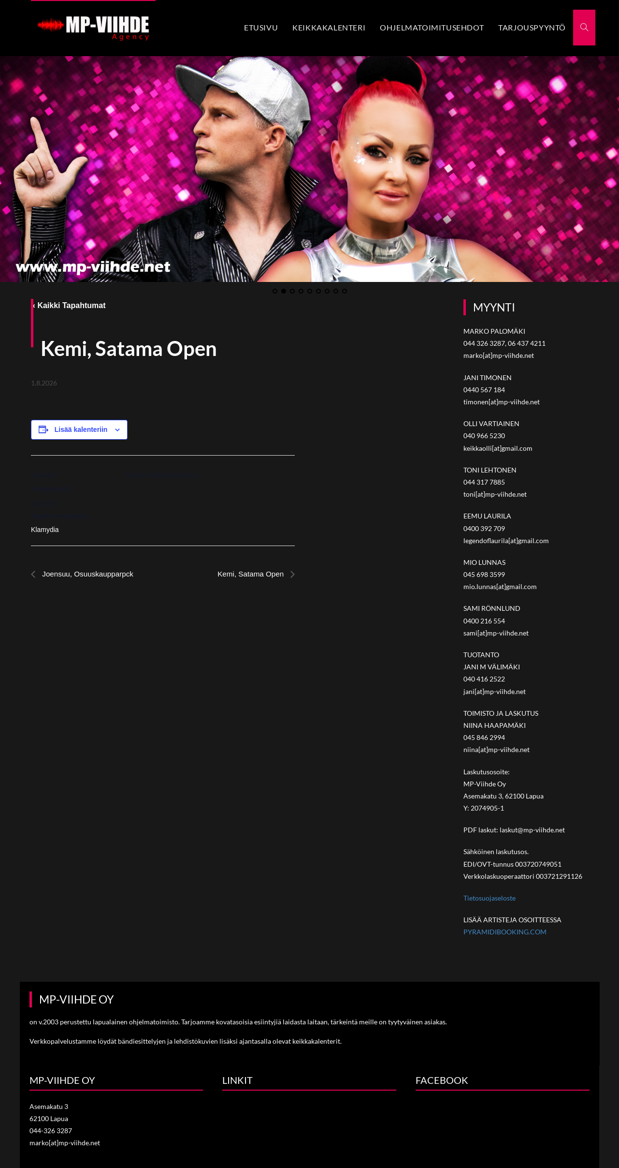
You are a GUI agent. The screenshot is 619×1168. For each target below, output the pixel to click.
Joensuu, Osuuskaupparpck (89, 573)
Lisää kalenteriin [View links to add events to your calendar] (81, 428)
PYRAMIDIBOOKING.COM (505, 931)
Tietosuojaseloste (489, 897)
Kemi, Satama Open (250, 573)
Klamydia (45, 528)
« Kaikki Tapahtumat (68, 304)
